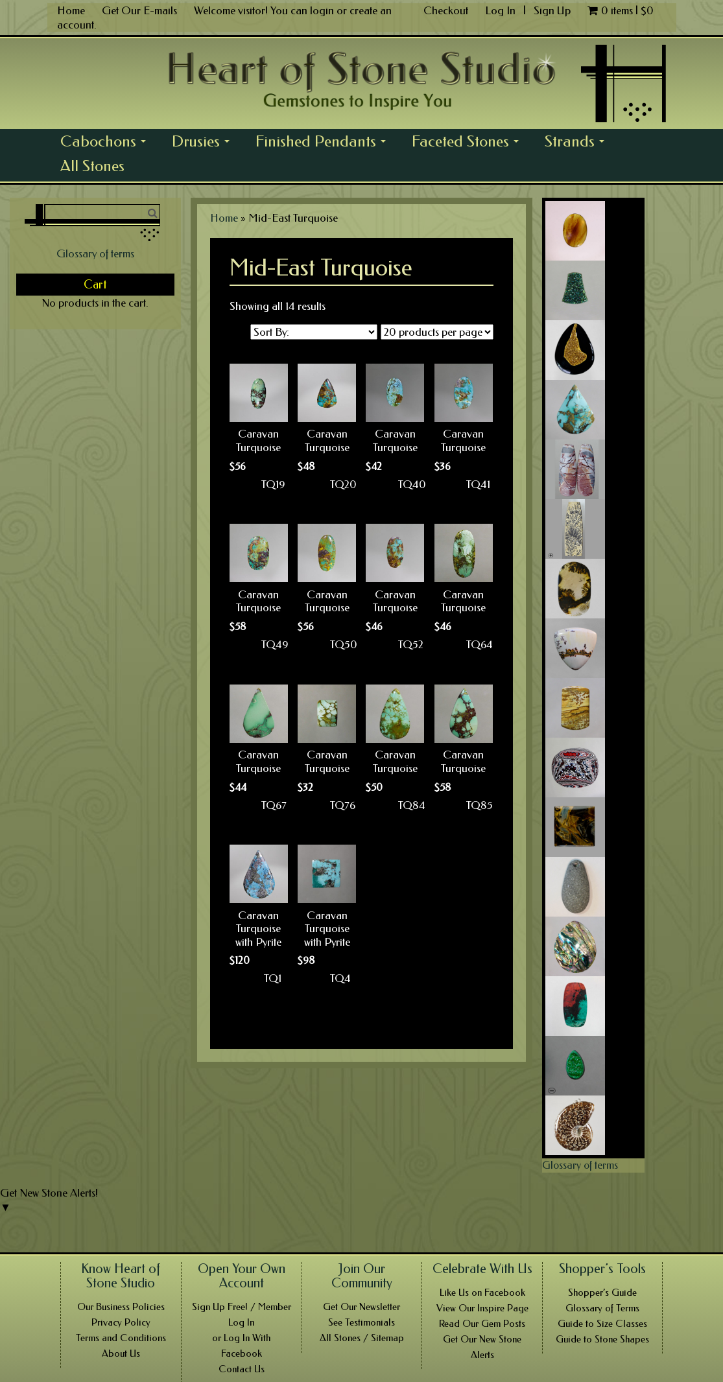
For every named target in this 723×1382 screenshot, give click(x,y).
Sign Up (552, 10)
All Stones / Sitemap (362, 1338)
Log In (501, 10)
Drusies (204, 143)
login (322, 10)
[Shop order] (313, 332)
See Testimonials (361, 1322)
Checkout (445, 10)
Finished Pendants (324, 143)
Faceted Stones (469, 143)
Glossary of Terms (602, 1308)
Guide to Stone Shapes (602, 1339)
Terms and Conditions (121, 1338)
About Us (121, 1353)
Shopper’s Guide (602, 1292)
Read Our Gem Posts (482, 1323)
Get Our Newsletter (361, 1307)
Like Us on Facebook (482, 1292)
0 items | (620, 10)
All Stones (92, 166)
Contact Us (242, 1369)
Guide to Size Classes (602, 1323)
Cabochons (106, 143)
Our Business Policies (121, 1307)
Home (71, 10)
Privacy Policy (120, 1322)
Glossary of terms (95, 253)
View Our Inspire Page (482, 1308)
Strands (578, 143)
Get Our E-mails (139, 10)
